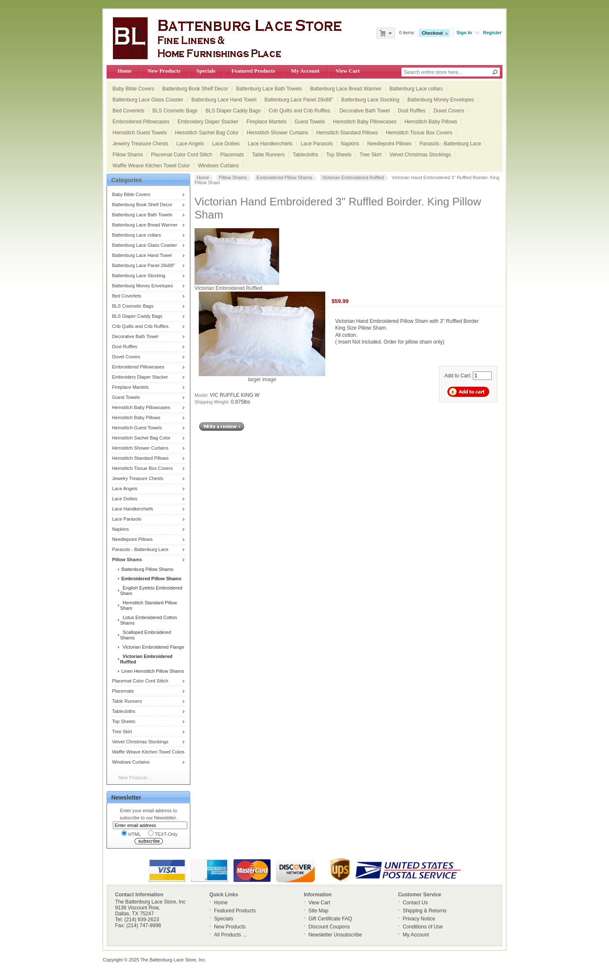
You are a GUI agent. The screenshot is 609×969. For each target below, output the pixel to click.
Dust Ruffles (411, 111)
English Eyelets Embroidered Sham (151, 590)
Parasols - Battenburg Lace (450, 144)
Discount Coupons (329, 927)
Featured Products (253, 71)
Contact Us (415, 903)
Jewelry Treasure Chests (140, 144)
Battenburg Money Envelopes (440, 100)
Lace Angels (190, 144)
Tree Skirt (370, 155)
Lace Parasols (317, 144)
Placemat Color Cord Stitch (181, 155)
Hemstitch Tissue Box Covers (419, 133)
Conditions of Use (423, 927)
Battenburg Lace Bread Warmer (345, 89)
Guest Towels (310, 122)
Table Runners (268, 155)
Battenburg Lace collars (416, 89)
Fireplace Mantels (267, 122)
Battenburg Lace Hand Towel (223, 100)
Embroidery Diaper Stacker (208, 122)
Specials (205, 71)
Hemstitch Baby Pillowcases (364, 122)
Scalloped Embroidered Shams (145, 635)
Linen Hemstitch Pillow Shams (152, 671)
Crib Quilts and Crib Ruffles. (300, 111)
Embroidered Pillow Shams (285, 177)
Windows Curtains (218, 166)
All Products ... (230, 935)
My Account (305, 71)
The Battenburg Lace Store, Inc (172, 959)
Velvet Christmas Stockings (420, 155)
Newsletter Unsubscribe (335, 935)
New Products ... (135, 777)
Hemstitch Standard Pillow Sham (148, 605)
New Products (164, 71)
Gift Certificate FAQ (330, 919)
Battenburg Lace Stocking (370, 100)
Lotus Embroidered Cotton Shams (148, 620)
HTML (131, 833)
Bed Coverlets (128, 111)
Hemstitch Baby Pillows (430, 122)
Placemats (232, 155)
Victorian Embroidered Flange (152, 647)
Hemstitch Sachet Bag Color (207, 133)
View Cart (348, 71)
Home (125, 71)
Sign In (464, 32)
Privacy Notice (419, 919)
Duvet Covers (448, 111)
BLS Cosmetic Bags (175, 111)
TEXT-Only (163, 833)
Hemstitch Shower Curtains (277, 133)
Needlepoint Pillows (389, 144)
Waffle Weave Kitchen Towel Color (151, 166)
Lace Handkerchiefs (270, 144)
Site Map (318, 911)
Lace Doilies (225, 144)
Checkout (432, 32)
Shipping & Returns (424, 911)
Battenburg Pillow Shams (146, 569)
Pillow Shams (127, 155)
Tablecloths (305, 155)
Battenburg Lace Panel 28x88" (298, 100)
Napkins (350, 144)
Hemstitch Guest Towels (139, 133)
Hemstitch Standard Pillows (347, 133)
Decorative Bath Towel (365, 111)
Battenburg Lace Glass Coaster (147, 100)
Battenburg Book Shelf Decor (195, 89)
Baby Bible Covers (133, 89)
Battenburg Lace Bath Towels (269, 89)
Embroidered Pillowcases (141, 122)
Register (492, 32)
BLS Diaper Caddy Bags (233, 111)
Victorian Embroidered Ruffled (353, 177)
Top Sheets (338, 155)
